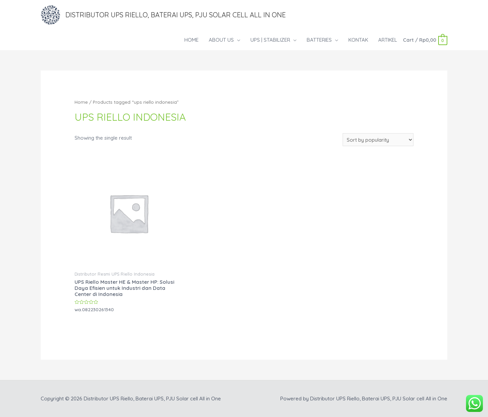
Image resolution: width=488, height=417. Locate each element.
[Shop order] (378, 140)
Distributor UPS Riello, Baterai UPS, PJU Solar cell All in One (175, 15)
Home (81, 102)
